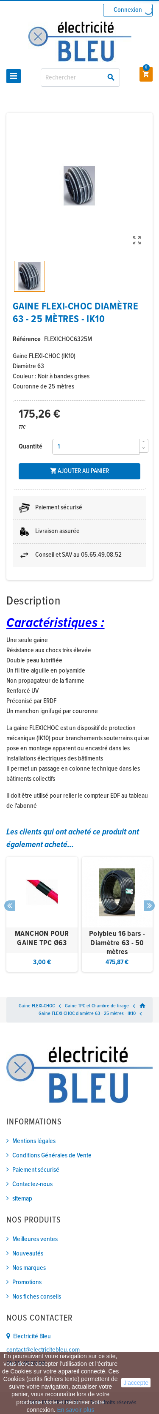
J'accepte (135, 1382)
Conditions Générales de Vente (52, 1155)
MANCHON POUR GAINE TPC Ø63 (42, 938)
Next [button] (149, 905)
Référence (27, 339)
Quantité (30, 446)
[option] (42, 914)
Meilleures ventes (35, 1239)
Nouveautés (27, 1253)
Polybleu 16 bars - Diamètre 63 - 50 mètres (117, 943)
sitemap (22, 1198)
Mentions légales (34, 1141)
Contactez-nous (32, 1184)
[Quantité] (95, 447)
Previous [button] (9, 905)
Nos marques (29, 1268)
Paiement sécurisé (35, 1169)
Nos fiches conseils (36, 1296)
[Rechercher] (80, 77)
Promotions (27, 1282)
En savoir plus (75, 1409)
